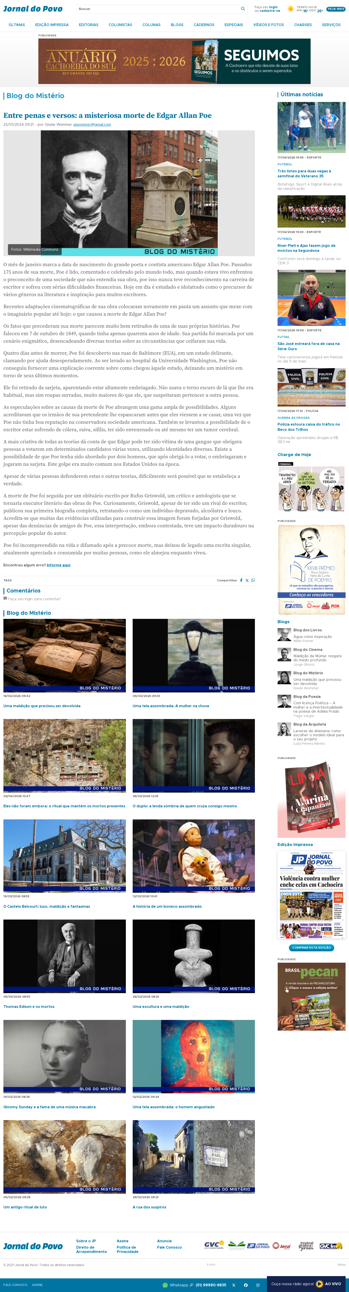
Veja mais (336, 8)
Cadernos (204, 25)
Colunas (151, 25)
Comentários (24, 591)
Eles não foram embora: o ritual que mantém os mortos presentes (64, 806)
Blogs (177, 25)
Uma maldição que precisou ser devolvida (42, 706)
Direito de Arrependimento (91, 1249)
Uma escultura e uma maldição (161, 1007)
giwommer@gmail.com (92, 124)
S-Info (211, 1264)
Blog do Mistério (29, 613)
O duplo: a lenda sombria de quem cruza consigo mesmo (185, 806)
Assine (123, 1241)
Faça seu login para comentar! (32, 599)
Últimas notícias (302, 94)
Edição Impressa (52, 25)
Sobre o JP (86, 1241)
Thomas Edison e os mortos (28, 1007)
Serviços (331, 25)
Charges (303, 25)
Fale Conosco (169, 1247)
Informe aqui (58, 565)
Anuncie (164, 1241)
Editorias (88, 25)
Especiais (234, 25)
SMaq (341, 1264)
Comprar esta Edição (311, 947)
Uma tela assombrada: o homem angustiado (174, 1107)
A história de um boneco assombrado (167, 906)
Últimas (17, 25)
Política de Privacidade (128, 1249)
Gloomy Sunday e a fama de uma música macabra (49, 1107)
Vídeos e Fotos (268, 25)
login (273, 7)
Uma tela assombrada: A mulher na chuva (171, 706)
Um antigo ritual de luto (25, 1207)
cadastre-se (270, 10)
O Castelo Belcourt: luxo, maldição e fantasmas (46, 906)
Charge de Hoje (294, 455)
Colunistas (120, 25)
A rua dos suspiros (149, 1207)
